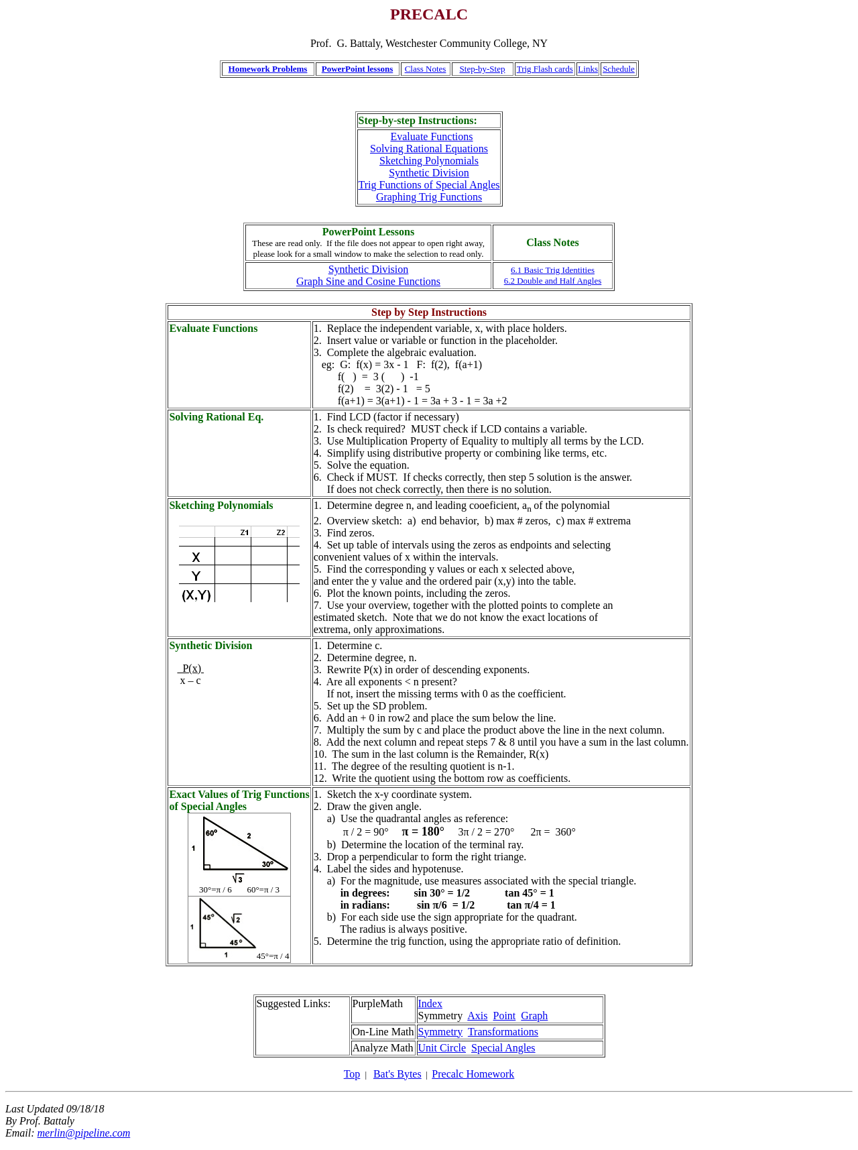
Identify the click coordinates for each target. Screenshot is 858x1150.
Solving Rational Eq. (216, 416)
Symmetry (440, 1031)
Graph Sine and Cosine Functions (368, 281)
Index (430, 1003)
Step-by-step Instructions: (418, 120)
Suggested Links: (294, 1003)
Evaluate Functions (431, 136)
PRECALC (429, 14)
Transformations (503, 1031)
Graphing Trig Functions (429, 197)
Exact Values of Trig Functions (239, 794)
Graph (534, 1015)
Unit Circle (442, 1047)
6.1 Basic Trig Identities (553, 270)
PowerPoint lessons (357, 69)
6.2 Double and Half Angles (553, 281)
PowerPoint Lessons (368, 231)
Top (352, 1074)
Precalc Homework (473, 1074)
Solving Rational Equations (429, 148)
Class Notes (425, 69)
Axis (477, 1015)
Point (504, 1015)
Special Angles (503, 1047)
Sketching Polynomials (429, 160)
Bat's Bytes (397, 1074)
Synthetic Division (429, 172)
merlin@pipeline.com (84, 1133)
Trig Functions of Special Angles (429, 184)
